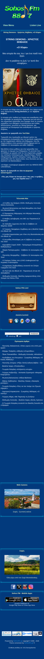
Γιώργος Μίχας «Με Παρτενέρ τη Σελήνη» (18, 397)
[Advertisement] (22, 446)
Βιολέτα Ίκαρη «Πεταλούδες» (13, 366)
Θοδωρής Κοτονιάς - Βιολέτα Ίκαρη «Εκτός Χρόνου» (22, 400)
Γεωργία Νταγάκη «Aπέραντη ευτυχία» (17, 369)
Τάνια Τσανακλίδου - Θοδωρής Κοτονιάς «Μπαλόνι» (22, 354)
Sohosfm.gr (17, 641)
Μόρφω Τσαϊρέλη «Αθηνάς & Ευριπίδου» (18, 351)
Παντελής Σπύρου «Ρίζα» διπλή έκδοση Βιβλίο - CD (22, 363)
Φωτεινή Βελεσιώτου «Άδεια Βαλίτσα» (17, 378)
